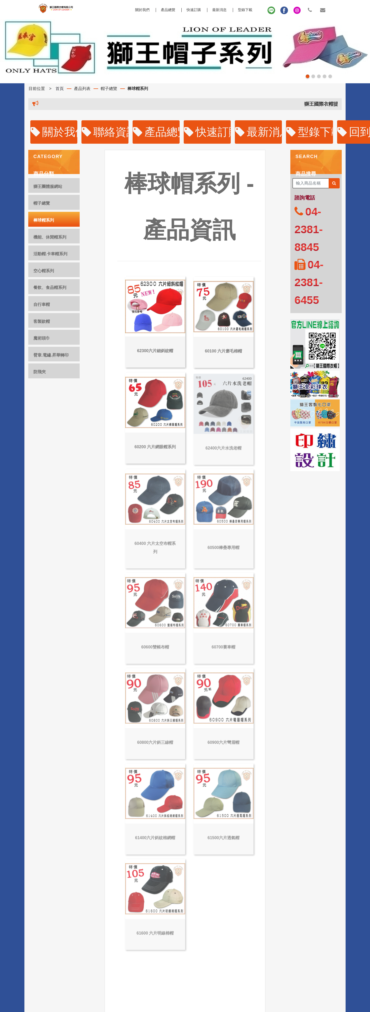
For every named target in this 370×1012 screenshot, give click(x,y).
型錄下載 (245, 10)
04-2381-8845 (308, 229)
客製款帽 (41, 321)
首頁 (59, 88)
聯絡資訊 (105, 132)
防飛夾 (39, 372)
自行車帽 (41, 304)
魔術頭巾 (41, 338)
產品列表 (82, 88)
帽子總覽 (109, 88)
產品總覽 (168, 10)
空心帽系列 (43, 271)
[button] (307, 76)
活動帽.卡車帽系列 (50, 254)
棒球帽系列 (137, 88)
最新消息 (219, 10)
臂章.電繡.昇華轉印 (51, 355)
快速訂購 (194, 10)
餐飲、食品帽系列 (49, 287)
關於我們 (54, 132)
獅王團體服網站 (47, 186)
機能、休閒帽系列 (49, 237)
